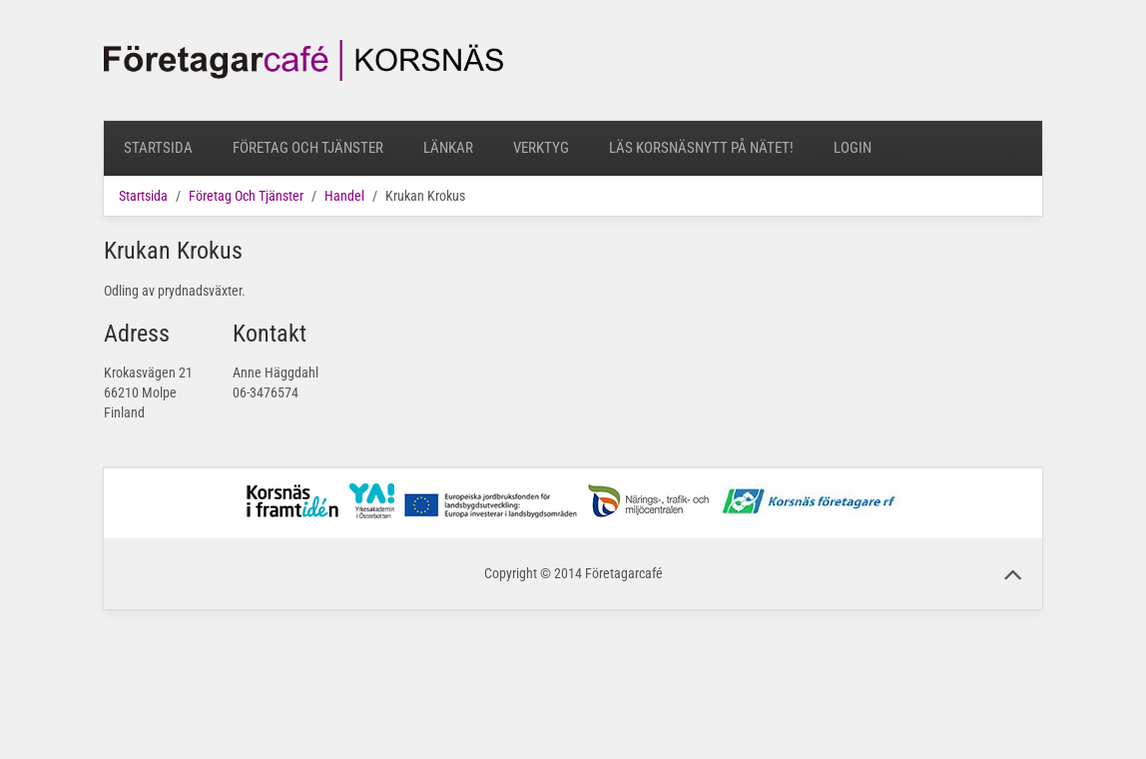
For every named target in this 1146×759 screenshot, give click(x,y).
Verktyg (541, 148)
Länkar (448, 148)
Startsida (158, 148)
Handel (344, 196)
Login (852, 148)
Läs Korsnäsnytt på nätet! (701, 148)
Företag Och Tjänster (308, 148)
